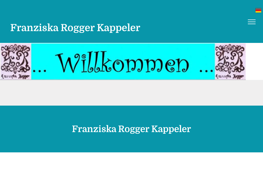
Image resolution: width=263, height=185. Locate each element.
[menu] (251, 22)
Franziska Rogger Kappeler (75, 27)
